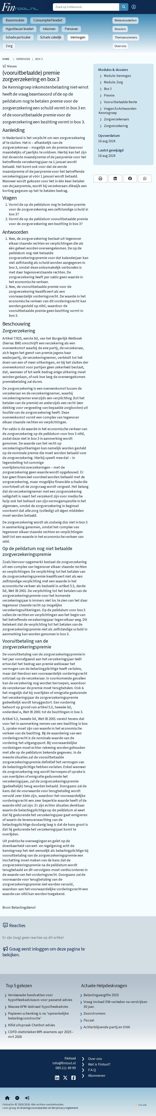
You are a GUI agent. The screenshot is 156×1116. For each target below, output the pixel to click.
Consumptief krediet (47, 20)
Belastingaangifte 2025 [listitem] (101, 995)
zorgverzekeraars (116, 119)
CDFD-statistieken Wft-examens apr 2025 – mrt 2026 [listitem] (41, 1034)
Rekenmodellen (126, 20)
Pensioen (71, 28)
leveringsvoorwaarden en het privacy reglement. (49, 1108)
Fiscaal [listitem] (89, 1020)
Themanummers (126, 37)
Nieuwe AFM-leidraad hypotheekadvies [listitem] (38, 1006)
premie (109, 95)
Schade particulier (18, 37)
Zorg (9, 45)
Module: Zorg (113, 82)
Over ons (120, 46)
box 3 (108, 88)
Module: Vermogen (117, 75)
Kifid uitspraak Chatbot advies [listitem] (31, 1025)
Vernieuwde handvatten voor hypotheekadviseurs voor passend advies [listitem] (40, 997)
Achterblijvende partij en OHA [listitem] (107, 1027)
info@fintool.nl (64, 1063)
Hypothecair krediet (19, 28)
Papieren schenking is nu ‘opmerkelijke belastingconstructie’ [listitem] (38, 1016)
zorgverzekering (116, 125)
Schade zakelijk (50, 37)
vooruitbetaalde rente (120, 102)
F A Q (92, 1070)
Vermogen (77, 37)
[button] (133, 7)
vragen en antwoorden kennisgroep (117, 111)
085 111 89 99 (65, 1068)
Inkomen (49, 28)
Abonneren (96, 1075)
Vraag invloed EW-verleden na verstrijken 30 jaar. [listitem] (115, 1004)
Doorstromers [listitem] (95, 1013)
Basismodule (15, 20)
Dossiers (120, 29)
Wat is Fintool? (99, 1064)
